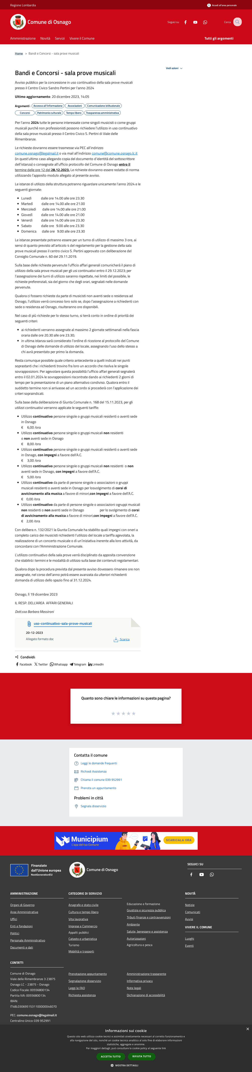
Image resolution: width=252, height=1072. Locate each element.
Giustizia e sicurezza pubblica (146, 910)
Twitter (40, 664)
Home (19, 53)
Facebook (23, 664)
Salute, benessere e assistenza (147, 931)
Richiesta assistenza (82, 995)
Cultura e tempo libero (83, 912)
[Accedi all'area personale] (222, 5)
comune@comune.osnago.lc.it (114, 153)
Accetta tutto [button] (111, 1056)
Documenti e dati (21, 947)
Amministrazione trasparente (146, 973)
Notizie (190, 904)
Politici (14, 933)
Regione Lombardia (23, 5)
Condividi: (25, 657)
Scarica (121, 639)
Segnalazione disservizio (85, 980)
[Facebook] (182, 21)
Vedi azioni (175, 68)
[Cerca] (237, 22)
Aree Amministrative (24, 912)
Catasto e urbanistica (83, 938)
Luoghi (189, 938)
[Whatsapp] (202, 21)
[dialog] (126, 1048)
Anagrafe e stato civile (83, 904)
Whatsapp (58, 664)
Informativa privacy (140, 980)
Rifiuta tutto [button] (141, 1056)
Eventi (189, 945)
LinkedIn (96, 664)
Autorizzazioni (136, 938)
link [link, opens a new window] (164, 1048)
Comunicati (192, 912)
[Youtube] (192, 21)
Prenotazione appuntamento (88, 973)
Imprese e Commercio (83, 926)
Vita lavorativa (78, 919)
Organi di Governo (22, 904)
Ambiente (133, 924)
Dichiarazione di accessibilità (146, 995)
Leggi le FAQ (77, 988)
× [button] (247, 1029)
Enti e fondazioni (21, 926)
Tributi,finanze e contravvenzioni (149, 917)
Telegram (77, 664)
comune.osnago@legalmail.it (36, 153)
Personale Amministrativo (27, 940)
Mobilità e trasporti (81, 951)
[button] (126, 1065)
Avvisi (189, 919)
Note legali (134, 988)
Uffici (13, 919)
